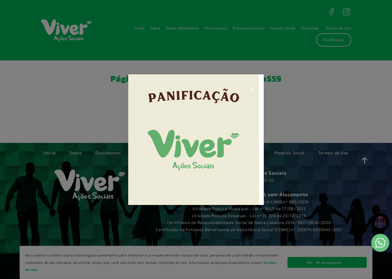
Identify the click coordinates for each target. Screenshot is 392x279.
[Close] (251, 88)
